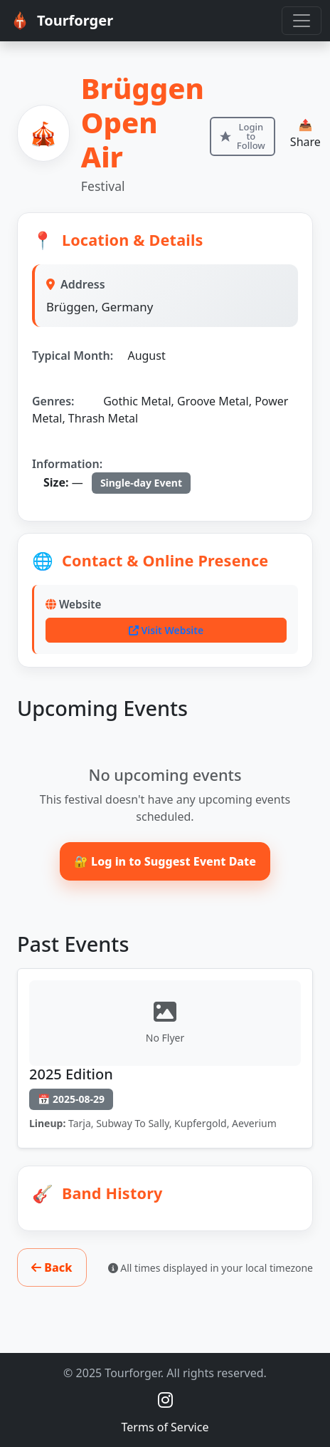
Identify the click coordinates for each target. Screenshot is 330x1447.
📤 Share (305, 133)
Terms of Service (165, 1427)
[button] (165, 1193)
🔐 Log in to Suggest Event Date (165, 861)
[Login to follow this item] (242, 136)
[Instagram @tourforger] (165, 1399)
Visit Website (166, 630)
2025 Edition (71, 1074)
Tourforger (61, 20)
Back (51, 1267)
